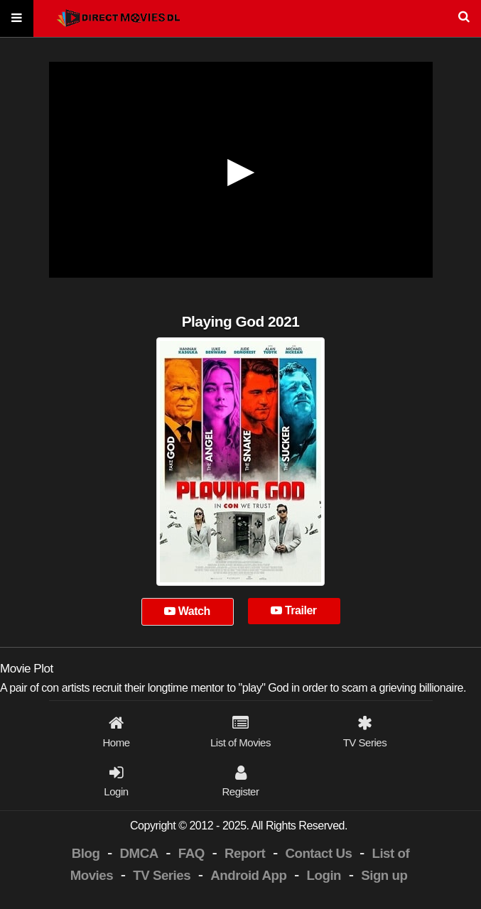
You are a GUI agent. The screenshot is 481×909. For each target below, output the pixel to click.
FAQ (191, 853)
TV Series (161, 875)
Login (324, 875)
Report (245, 853)
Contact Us (318, 853)
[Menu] (16, 19)
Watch (187, 611)
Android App (248, 875)
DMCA (139, 853)
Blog (86, 853)
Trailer (293, 610)
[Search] (240, 19)
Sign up (384, 875)
